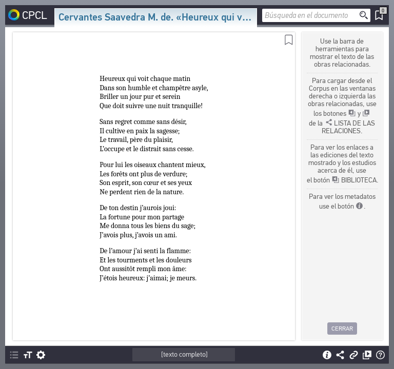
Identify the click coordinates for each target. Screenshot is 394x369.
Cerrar (342, 328)
